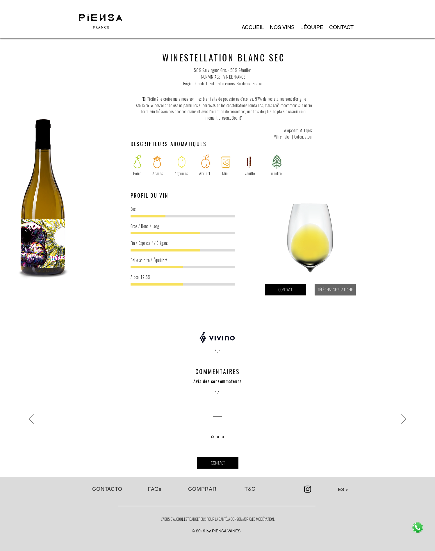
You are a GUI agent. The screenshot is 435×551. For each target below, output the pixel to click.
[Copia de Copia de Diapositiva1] (223, 437)
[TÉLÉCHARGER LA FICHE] (335, 289)
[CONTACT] (285, 289)
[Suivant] (403, 419)
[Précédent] (31, 419)
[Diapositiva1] (212, 437)
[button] (282, 27)
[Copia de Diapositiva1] (218, 437)
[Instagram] (307, 489)
